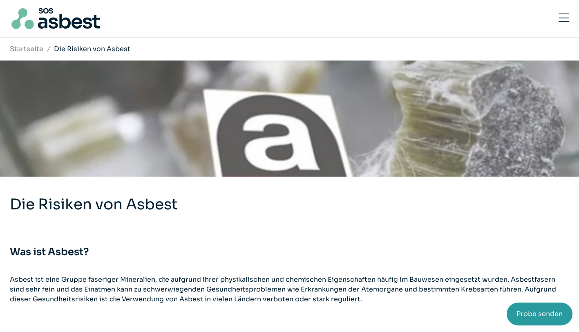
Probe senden (539, 314)
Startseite (26, 49)
